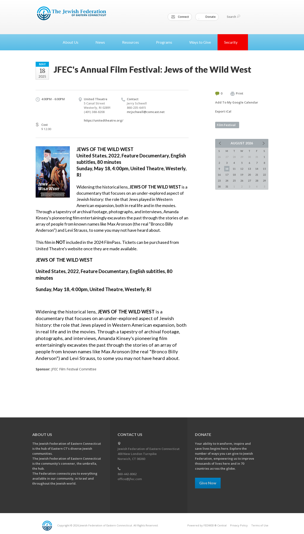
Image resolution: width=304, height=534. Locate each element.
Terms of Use (259, 525)
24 (226, 180)
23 (219, 180)
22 (264, 174)
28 (256, 180)
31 (226, 186)
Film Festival (226, 125)
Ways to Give (200, 42)
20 (249, 174)
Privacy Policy (239, 525)
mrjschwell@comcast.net (146, 112)
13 (249, 168)
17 (226, 174)
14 (256, 168)
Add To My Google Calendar (236, 102)
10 (226, 168)
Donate (207, 17)
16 (219, 174)
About (72, 42)
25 (234, 180)
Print (236, 93)
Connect (180, 17)
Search (233, 17)
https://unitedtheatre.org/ (103, 120)
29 (264, 180)
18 (234, 174)
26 (241, 180)
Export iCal (223, 111)
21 (256, 174)
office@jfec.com (130, 479)
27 (249, 180)
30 (219, 186)
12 (241, 168)
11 (234, 168)
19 (241, 174)
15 (264, 168)
